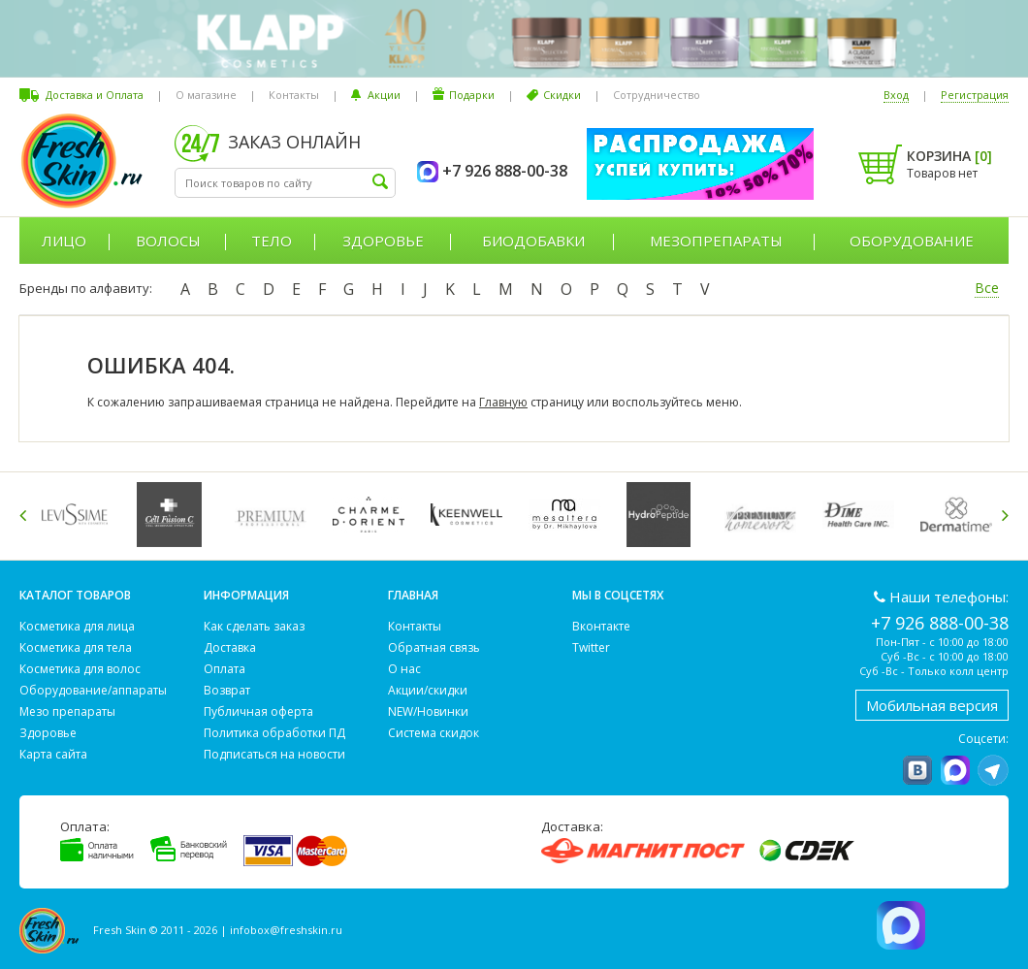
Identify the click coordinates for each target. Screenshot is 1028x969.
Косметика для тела (75, 647)
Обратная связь (434, 647)
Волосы (168, 240)
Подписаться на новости (274, 754)
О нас (404, 669)
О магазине (206, 94)
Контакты (294, 94)
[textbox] (285, 183)
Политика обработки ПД (274, 733)
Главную (503, 402)
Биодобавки (533, 240)
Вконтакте (601, 626)
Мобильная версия (932, 705)
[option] (78, 514)
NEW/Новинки (428, 711)
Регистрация (975, 94)
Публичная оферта (258, 711)
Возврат (227, 690)
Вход (896, 94)
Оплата (224, 669)
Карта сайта (53, 754)
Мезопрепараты (716, 240)
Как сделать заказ (254, 626)
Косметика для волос (80, 669)
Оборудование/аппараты (93, 690)
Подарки (472, 94)
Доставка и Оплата (95, 94)
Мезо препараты (67, 711)
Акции (384, 94)
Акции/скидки (427, 690)
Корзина (949, 155)
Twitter (591, 647)
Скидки (562, 94)
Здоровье (383, 240)
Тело (271, 240)
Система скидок (433, 733)
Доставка (230, 647)
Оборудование (912, 240)
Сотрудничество (656, 94)
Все (987, 287)
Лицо (64, 240)
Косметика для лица (77, 626)
